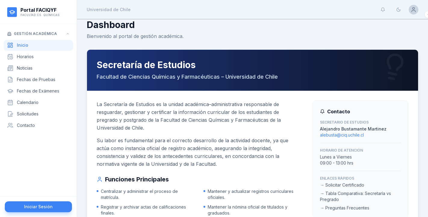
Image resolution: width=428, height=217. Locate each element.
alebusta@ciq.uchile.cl (342, 134)
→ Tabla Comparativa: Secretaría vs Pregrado (355, 196)
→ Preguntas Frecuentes (344, 207)
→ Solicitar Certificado (342, 184)
